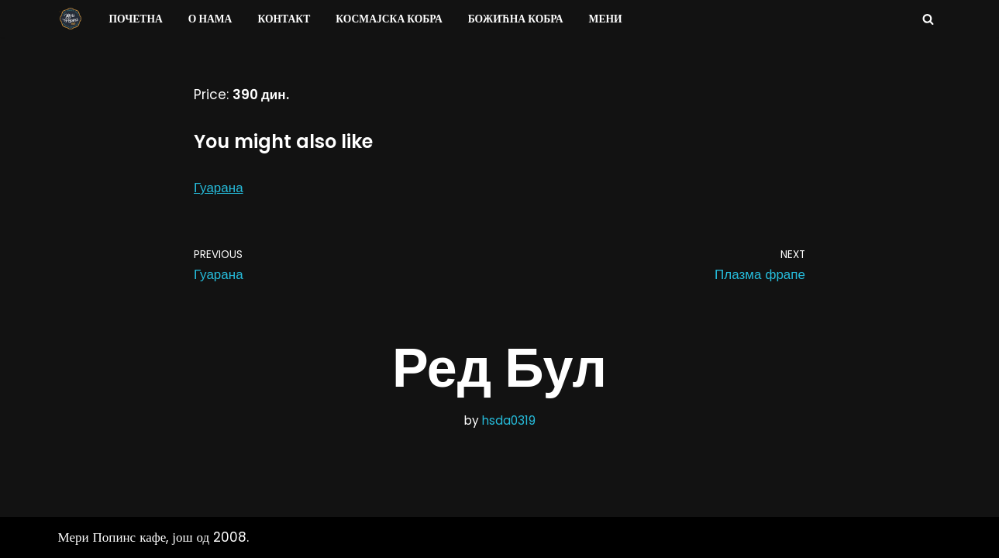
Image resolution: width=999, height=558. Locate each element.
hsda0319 (509, 420)
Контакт (283, 19)
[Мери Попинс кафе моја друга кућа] (70, 18)
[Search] (928, 19)
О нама (210, 19)
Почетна (136, 19)
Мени (605, 19)
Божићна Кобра (515, 19)
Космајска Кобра (389, 19)
